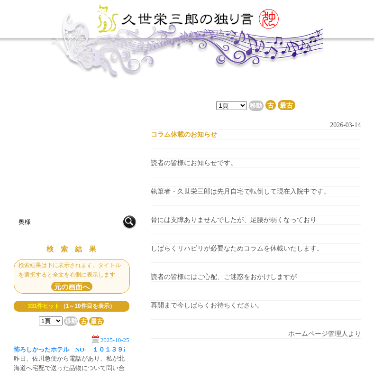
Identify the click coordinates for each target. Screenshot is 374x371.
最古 (97, 321)
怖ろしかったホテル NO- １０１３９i (69, 349)
